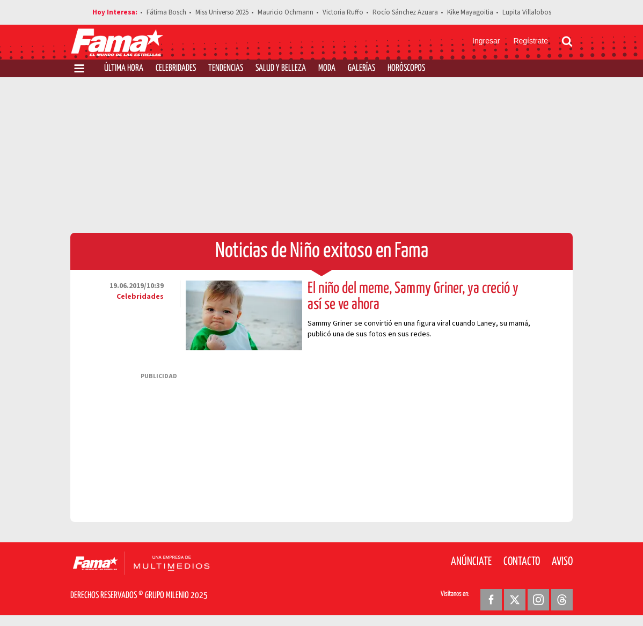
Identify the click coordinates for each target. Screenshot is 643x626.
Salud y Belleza (280, 68)
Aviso (562, 561)
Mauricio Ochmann (285, 12)
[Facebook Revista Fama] (491, 599)
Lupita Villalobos (526, 12)
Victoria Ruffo (343, 12)
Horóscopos (406, 68)
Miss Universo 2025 (222, 12)
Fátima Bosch (166, 12)
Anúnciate (471, 561)
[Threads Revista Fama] (562, 599)
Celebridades (176, 68)
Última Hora (123, 68)
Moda (326, 68)
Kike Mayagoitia (470, 12)
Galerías (361, 68)
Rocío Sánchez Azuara (405, 12)
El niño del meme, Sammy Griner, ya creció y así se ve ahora (413, 296)
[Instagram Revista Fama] (538, 599)
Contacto (521, 561)
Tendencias (225, 68)
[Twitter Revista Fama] (514, 599)
